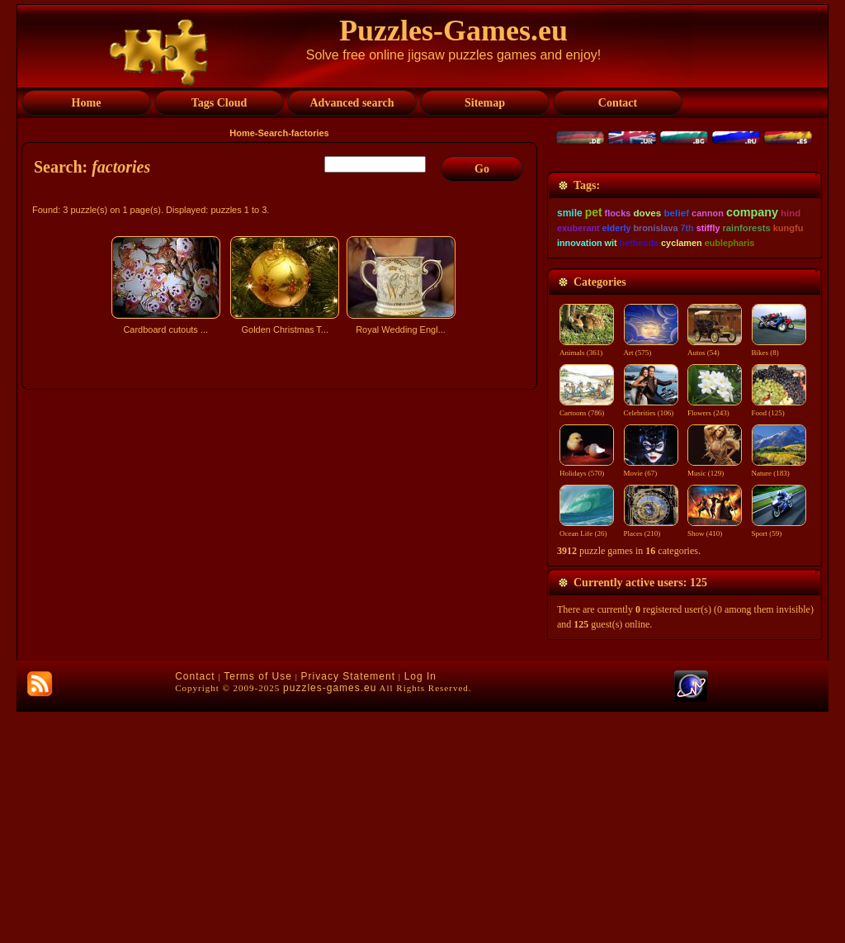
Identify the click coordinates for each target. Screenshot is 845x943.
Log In (420, 907)
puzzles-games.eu (329, 919)
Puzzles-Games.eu (453, 30)
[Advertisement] (281, 484)
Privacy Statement (348, 907)
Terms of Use (258, 907)
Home (242, 133)
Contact (195, 907)
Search (273, 133)
